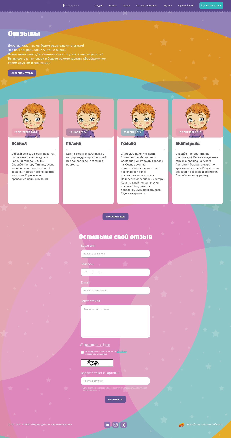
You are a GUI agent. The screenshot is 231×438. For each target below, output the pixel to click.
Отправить (115, 399)
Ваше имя (88, 245)
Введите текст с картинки (100, 372)
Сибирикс (217, 424)
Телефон (87, 264)
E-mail (85, 282)
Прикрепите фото (97, 345)
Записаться (213, 5)
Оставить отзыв (22, 73)
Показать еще (115, 216)
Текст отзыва (90, 300)
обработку (122, 351)
